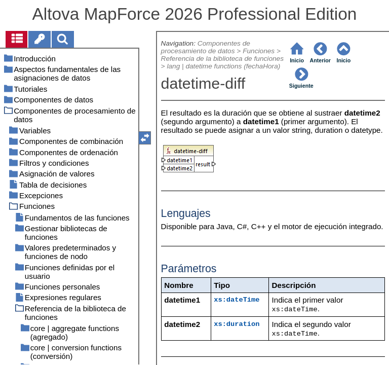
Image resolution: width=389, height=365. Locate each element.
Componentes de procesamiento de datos (205, 47)
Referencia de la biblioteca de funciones (222, 58)
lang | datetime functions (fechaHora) (223, 66)
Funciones (259, 51)
